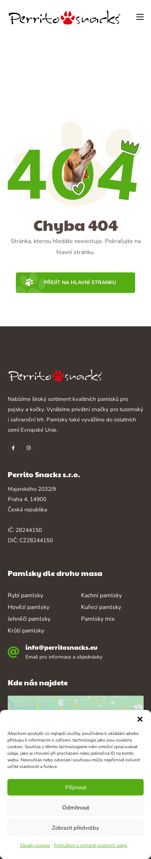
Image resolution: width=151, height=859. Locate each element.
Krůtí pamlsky (26, 631)
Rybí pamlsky (25, 595)
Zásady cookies (35, 845)
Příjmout (75, 787)
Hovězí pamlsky (28, 607)
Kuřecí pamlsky (101, 607)
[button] (140, 719)
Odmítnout (75, 807)
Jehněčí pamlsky (29, 619)
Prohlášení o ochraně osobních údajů (90, 845)
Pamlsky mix (98, 619)
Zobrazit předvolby (75, 827)
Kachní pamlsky (101, 595)
